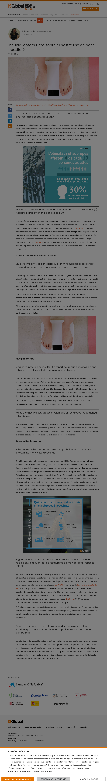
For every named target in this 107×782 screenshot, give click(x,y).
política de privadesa (43, 771)
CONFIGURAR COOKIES (89, 779)
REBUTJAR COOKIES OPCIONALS (53, 779)
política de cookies (16, 771)
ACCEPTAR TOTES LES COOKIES (18, 779)
